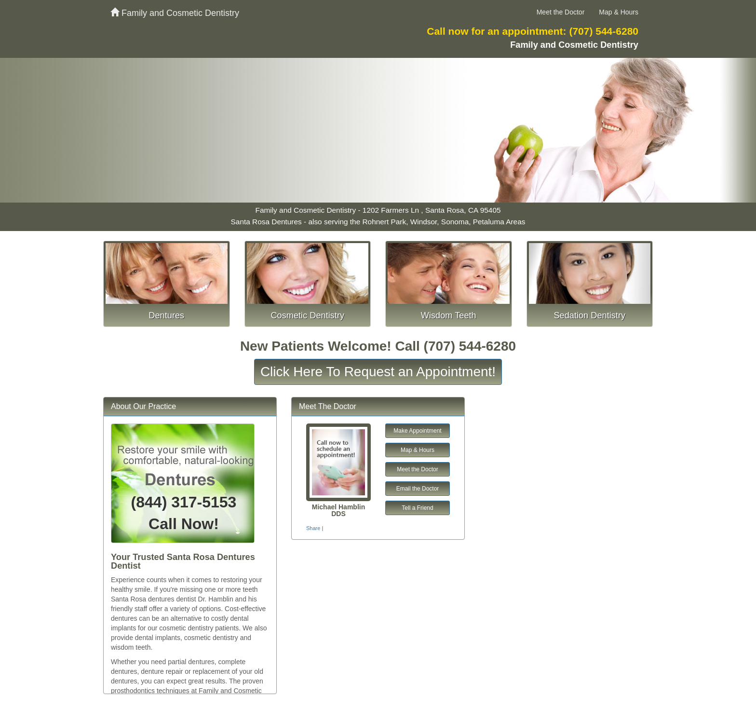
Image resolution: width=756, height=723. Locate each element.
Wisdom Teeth (448, 315)
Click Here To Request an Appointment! (378, 371)
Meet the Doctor (561, 12)
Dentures (166, 315)
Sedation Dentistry (589, 315)
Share (313, 528)
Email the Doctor (417, 488)
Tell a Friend (417, 508)
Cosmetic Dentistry (307, 315)
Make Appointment (417, 430)
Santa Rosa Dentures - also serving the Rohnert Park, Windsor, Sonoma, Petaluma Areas (378, 222)
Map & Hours (618, 12)
